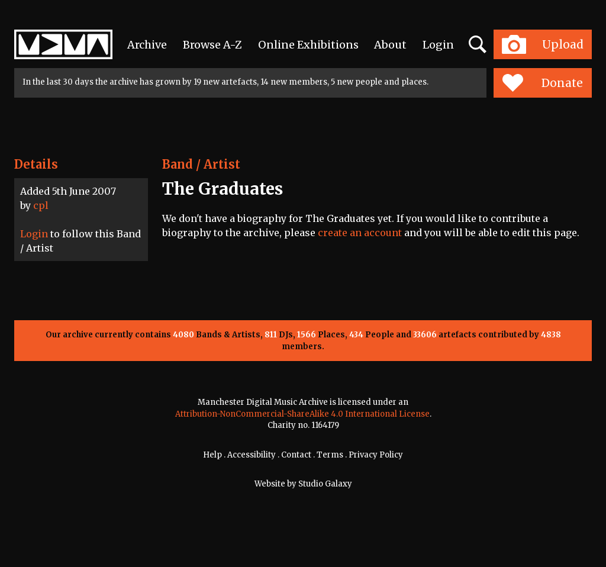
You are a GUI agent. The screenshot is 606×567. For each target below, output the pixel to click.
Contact (296, 455)
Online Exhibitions (308, 44)
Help (212, 455)
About (390, 44)
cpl (41, 205)
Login (438, 44)
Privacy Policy (376, 455)
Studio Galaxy (325, 484)
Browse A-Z (212, 44)
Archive (147, 44)
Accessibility (251, 455)
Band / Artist (201, 164)
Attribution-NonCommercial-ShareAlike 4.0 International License (302, 414)
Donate (542, 83)
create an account (360, 233)
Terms (330, 455)
